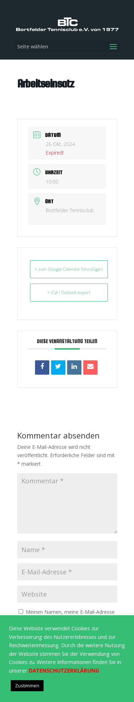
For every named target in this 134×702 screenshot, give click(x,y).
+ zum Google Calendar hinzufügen (69, 269)
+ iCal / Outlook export (68, 292)
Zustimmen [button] (27, 685)
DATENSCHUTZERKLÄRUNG (64, 670)
